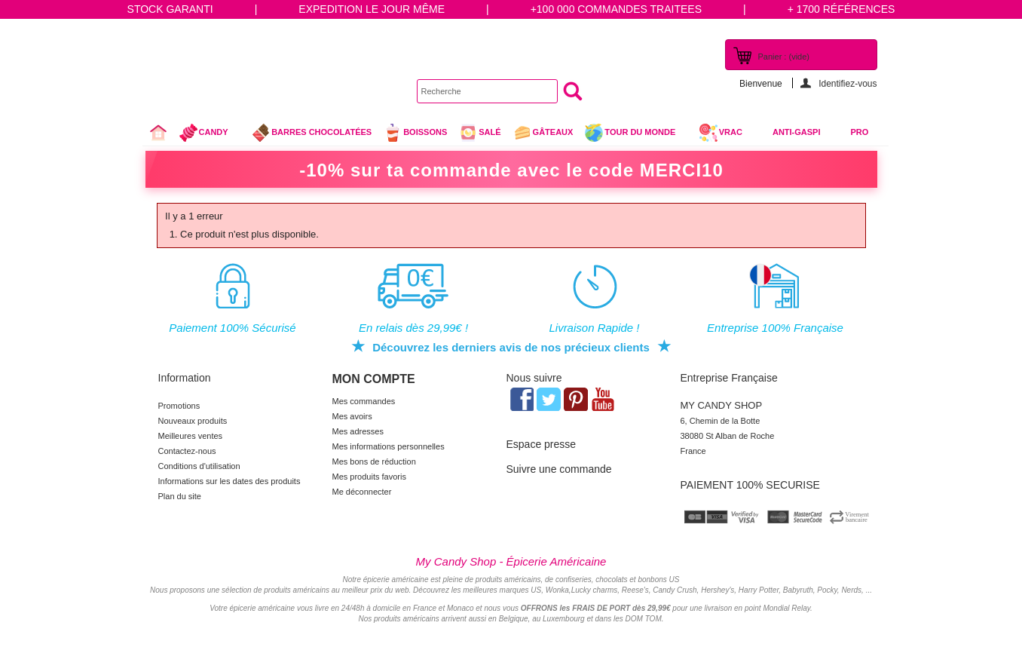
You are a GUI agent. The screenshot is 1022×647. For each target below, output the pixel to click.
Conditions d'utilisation (199, 466)
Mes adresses (358, 431)
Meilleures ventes (190, 435)
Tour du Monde (635, 134)
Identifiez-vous (848, 83)
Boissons (415, 133)
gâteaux (543, 133)
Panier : (783, 56)
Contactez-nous (187, 450)
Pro (860, 131)
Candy (210, 134)
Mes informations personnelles (388, 446)
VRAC (720, 133)
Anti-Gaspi (797, 131)
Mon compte (373, 379)
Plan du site (179, 496)
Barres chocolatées (311, 133)
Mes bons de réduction (374, 461)
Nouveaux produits (193, 420)
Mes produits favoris (369, 476)
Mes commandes (364, 401)
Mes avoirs (352, 416)
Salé (479, 133)
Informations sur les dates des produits (229, 481)
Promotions (179, 405)
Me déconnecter (362, 491)
